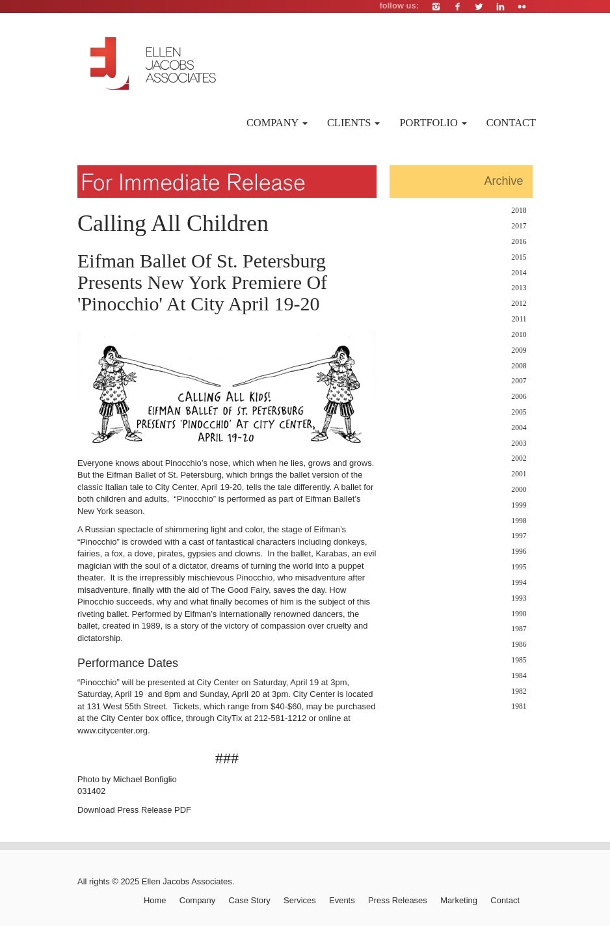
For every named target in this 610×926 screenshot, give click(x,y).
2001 (518, 474)
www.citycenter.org (112, 730)
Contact (511, 122)
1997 (518, 536)
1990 (518, 614)
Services (300, 900)
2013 (518, 288)
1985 (518, 660)
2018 (518, 210)
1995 (518, 567)
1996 (518, 551)
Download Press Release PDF (134, 810)
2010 (518, 335)
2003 (518, 443)
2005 (518, 412)
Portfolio (432, 122)
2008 (518, 366)
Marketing (458, 900)
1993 (518, 598)
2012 (518, 303)
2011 (519, 319)
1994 (518, 583)
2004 (518, 428)
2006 (518, 396)
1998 (518, 521)
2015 (518, 257)
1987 (518, 629)
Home (155, 900)
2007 (518, 381)
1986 (518, 644)
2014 (518, 273)
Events (342, 900)
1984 (518, 676)
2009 (518, 350)
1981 (518, 706)
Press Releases (397, 900)
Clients (353, 122)
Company (277, 122)
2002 (518, 458)
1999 (518, 505)
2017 (518, 226)
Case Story (250, 900)
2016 (518, 242)
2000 (518, 489)
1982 (518, 691)
